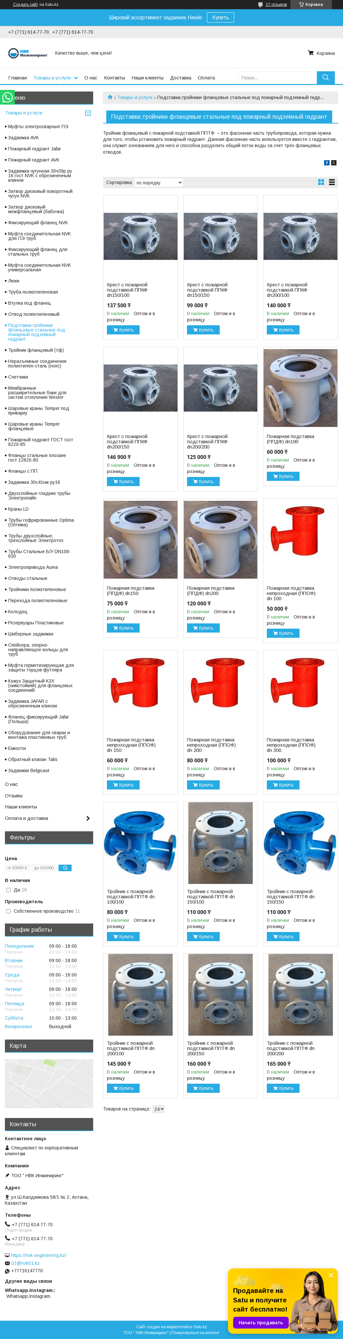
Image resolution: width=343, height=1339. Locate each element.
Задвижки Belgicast (28, 770)
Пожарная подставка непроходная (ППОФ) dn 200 (211, 745)
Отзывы (14, 795)
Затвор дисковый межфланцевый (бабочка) (36, 209)
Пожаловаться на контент (195, 1333)
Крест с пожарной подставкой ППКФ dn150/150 (207, 290)
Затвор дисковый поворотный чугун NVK (40, 193)
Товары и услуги (52, 77)
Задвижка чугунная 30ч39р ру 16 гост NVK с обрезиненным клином (40, 175)
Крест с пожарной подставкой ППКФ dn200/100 (287, 290)
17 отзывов (276, 4)
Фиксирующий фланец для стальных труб (37, 252)
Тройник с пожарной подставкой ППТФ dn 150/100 (211, 897)
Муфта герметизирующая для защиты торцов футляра (41, 667)
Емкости (17, 748)
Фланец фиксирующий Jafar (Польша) (38, 719)
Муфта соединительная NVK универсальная (39, 267)
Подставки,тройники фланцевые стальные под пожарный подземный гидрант (36, 332)
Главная (17, 77)
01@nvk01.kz (25, 1263)
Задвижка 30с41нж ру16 (34, 482)
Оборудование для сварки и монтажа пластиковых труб (39, 735)
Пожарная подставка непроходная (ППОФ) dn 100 (291, 593)
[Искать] (326, 77)
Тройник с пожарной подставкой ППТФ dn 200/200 (291, 1048)
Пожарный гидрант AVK (34, 159)
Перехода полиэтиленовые (37, 600)
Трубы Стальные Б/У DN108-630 (39, 554)
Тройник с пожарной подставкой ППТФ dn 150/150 (291, 897)
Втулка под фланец (29, 303)
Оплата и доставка (26, 818)
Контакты (114, 77)
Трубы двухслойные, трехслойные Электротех (35, 538)
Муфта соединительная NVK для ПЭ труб (39, 236)
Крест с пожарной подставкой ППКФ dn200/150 (127, 441)
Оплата (206, 77)
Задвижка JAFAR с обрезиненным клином (32, 703)
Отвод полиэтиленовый (34, 314)
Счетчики (18, 377)
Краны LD (18, 509)
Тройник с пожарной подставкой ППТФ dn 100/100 (131, 897)
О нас (90, 77)
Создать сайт (25, 4)
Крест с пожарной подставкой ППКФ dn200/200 (207, 441)
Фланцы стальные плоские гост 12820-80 (37, 458)
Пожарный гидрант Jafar (34, 148)
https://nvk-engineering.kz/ (38, 1255)
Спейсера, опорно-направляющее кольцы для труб (38, 649)
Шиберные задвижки (30, 633)
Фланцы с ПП (22, 471)
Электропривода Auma (33, 567)
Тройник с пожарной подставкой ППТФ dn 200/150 (211, 1048)
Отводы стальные (27, 578)
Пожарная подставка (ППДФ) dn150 (130, 590)
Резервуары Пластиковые (36, 622)
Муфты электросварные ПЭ (38, 126)
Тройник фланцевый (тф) (36, 350)
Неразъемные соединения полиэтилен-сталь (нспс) (37, 363)
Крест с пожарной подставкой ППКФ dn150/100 (127, 290)
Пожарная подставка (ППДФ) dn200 (210, 590)
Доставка (180, 77)
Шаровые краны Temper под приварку (38, 410)
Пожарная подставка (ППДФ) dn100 (290, 439)
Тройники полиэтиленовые (37, 589)
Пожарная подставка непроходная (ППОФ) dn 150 (131, 745)
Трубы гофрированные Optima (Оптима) (41, 522)
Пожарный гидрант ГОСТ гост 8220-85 (40, 442)
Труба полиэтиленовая (33, 292)
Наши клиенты (147, 77)
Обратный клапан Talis (33, 759)
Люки (13, 280)
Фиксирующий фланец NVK (38, 222)
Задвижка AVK (23, 137)
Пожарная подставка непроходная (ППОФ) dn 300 (291, 745)
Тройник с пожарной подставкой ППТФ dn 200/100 (131, 1048)
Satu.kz (200, 1327)
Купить (220, 17)
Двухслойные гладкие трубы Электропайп (39, 495)
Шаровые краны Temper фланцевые (34, 426)
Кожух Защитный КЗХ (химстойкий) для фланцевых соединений (40, 685)
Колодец (17, 611)
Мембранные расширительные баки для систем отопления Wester (37, 392)
